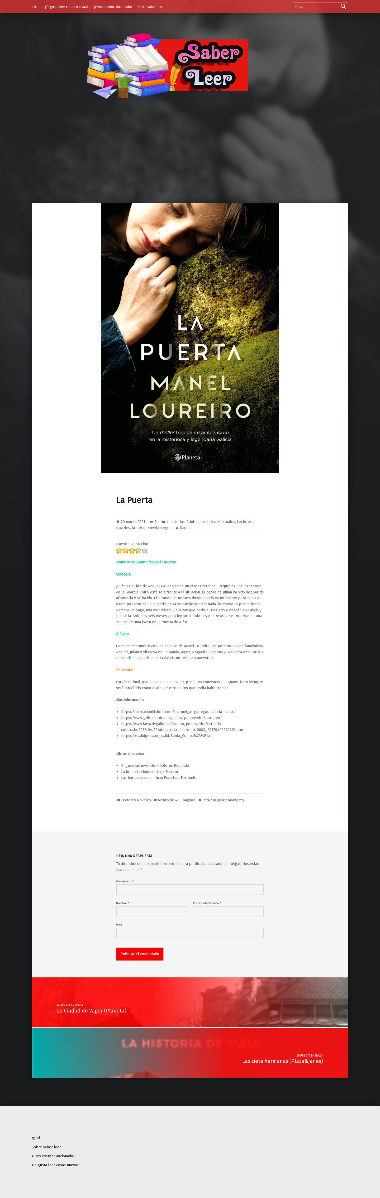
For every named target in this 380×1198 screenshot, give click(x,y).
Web (119, 925)
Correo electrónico (207, 903)
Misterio (138, 528)
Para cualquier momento (223, 800)
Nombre (122, 903)
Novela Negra (158, 528)
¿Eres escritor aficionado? (113, 7)
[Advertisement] (190, 163)
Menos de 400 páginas (177, 800)
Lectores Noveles (136, 800)
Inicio (36, 7)
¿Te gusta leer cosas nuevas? (66, 7)
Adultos (193, 522)
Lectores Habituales (218, 522)
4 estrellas (175, 522)
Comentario (125, 881)
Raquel (186, 528)
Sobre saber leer (150, 7)
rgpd (36, 1138)
